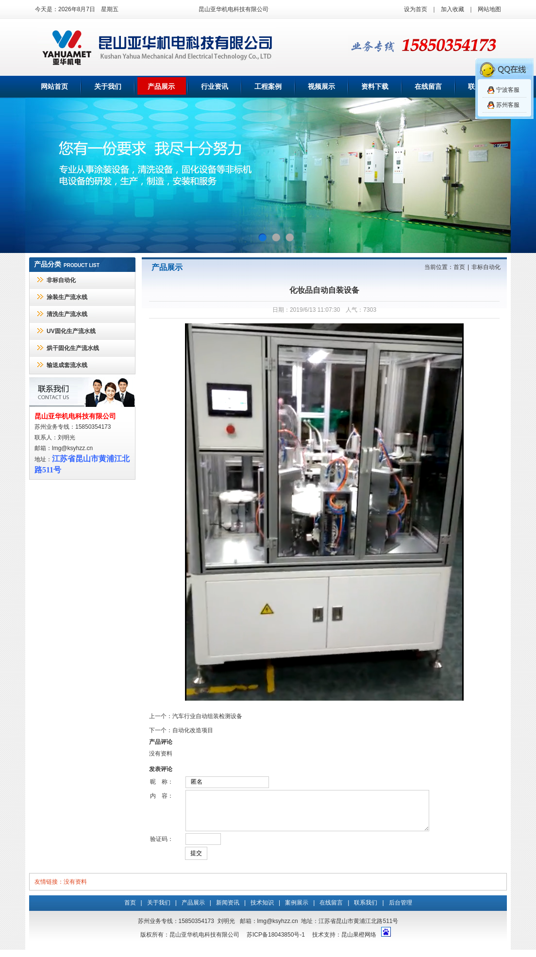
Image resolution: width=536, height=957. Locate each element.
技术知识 (262, 910)
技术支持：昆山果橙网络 (344, 942)
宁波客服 (507, 89)
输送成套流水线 (67, 365)
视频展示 (321, 86)
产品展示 (161, 86)
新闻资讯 (227, 910)
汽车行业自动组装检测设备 (207, 716)
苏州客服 (507, 104)
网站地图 (489, 9)
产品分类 (47, 264)
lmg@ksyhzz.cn (72, 448)
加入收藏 (452, 9)
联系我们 (365, 910)
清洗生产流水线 (67, 314)
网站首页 (54, 86)
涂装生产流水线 (67, 297)
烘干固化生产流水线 (73, 348)
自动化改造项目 (192, 730)
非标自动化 (61, 280)
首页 (459, 267)
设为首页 (415, 9)
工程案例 (268, 86)
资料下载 (374, 86)
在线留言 (428, 86)
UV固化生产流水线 (71, 331)
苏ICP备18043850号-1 (276, 942)
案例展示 (296, 910)
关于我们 (107, 86)
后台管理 (400, 910)
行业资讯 (214, 86)
